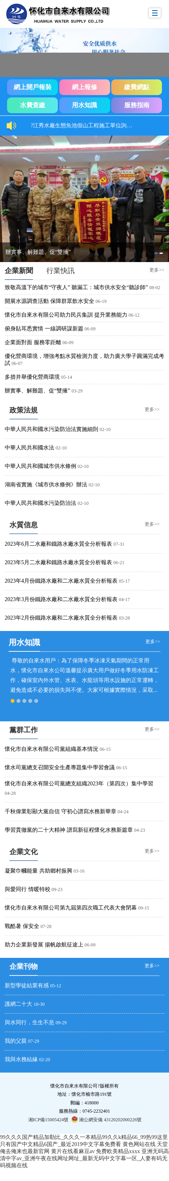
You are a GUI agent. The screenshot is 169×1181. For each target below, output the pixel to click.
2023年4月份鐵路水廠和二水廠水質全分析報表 (61, 581)
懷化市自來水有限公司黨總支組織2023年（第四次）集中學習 (79, 784)
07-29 (33, 1041)
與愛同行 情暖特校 (27, 889)
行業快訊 (60, 271)
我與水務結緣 (21, 1059)
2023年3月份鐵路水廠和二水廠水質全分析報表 (61, 599)
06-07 (17, 363)
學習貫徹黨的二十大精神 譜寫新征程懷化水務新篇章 (69, 830)
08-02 (154, 287)
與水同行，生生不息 (29, 1022)
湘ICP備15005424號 (48, 1119)
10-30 (39, 1004)
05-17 (124, 581)
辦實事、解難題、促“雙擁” (37, 391)
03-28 (124, 618)
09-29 (61, 1022)
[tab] (156, 253)
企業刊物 (23, 966)
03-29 (77, 391)
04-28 (10, 793)
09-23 (56, 889)
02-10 (105, 429)
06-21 (119, 562)
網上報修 (84, 87)
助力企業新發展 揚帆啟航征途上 (44, 945)
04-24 (123, 811)
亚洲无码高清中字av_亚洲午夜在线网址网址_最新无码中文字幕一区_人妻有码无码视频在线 (84, 1158)
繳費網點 (136, 87)
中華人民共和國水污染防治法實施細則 (51, 429)
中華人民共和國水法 (29, 448)
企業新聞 (19, 271)
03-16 (78, 871)
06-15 (105, 749)
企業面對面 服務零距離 (33, 342)
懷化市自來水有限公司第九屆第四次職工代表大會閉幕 (71, 908)
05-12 (55, 985)
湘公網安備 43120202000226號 (106, 1119)
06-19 (101, 301)
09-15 (143, 908)
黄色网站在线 (139, 1144)
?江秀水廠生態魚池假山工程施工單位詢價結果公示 (86, 125)
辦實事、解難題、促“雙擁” (38, 252)
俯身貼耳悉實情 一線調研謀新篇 (44, 329)
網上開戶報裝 (32, 87)
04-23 (139, 830)
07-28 (45, 926)
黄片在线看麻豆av (73, 1151)
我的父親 (16, 1041)
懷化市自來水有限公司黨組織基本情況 (51, 749)
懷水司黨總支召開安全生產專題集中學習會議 (60, 767)
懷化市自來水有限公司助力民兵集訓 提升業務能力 (66, 315)
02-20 (44, 1059)
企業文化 (23, 852)
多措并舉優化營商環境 (32, 377)
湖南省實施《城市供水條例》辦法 (46, 485)
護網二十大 (18, 1004)
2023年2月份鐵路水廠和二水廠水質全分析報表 (61, 618)
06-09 (90, 329)
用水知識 (84, 105)
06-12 (134, 315)
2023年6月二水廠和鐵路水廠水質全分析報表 (58, 544)
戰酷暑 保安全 (22, 926)
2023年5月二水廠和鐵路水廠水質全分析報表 (58, 562)
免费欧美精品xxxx (118, 1151)
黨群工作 (23, 730)
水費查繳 (32, 105)
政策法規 (23, 410)
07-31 (119, 544)
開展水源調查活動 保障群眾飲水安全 (49, 301)
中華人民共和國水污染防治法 (40, 503)
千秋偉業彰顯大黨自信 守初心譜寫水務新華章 (60, 811)
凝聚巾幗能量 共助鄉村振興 (38, 871)
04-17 (124, 599)
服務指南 (136, 105)
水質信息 (23, 525)
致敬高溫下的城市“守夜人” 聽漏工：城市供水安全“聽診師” (76, 287)
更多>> (156, 269)
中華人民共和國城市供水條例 (40, 466)
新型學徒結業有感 (27, 985)
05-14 (66, 377)
